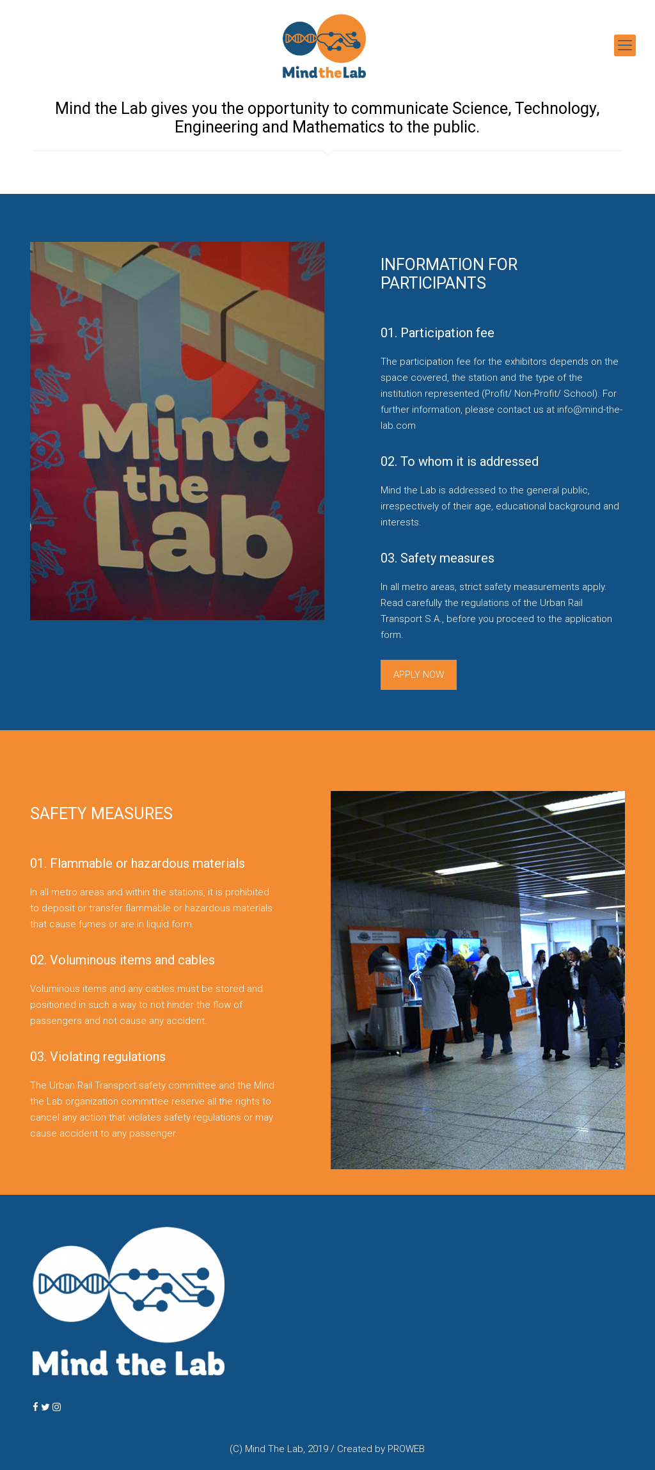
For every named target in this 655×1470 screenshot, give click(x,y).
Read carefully (411, 603)
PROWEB (406, 1449)
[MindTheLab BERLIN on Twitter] (46, 1407)
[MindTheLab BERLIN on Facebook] (37, 1407)
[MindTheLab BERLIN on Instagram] (56, 1407)
